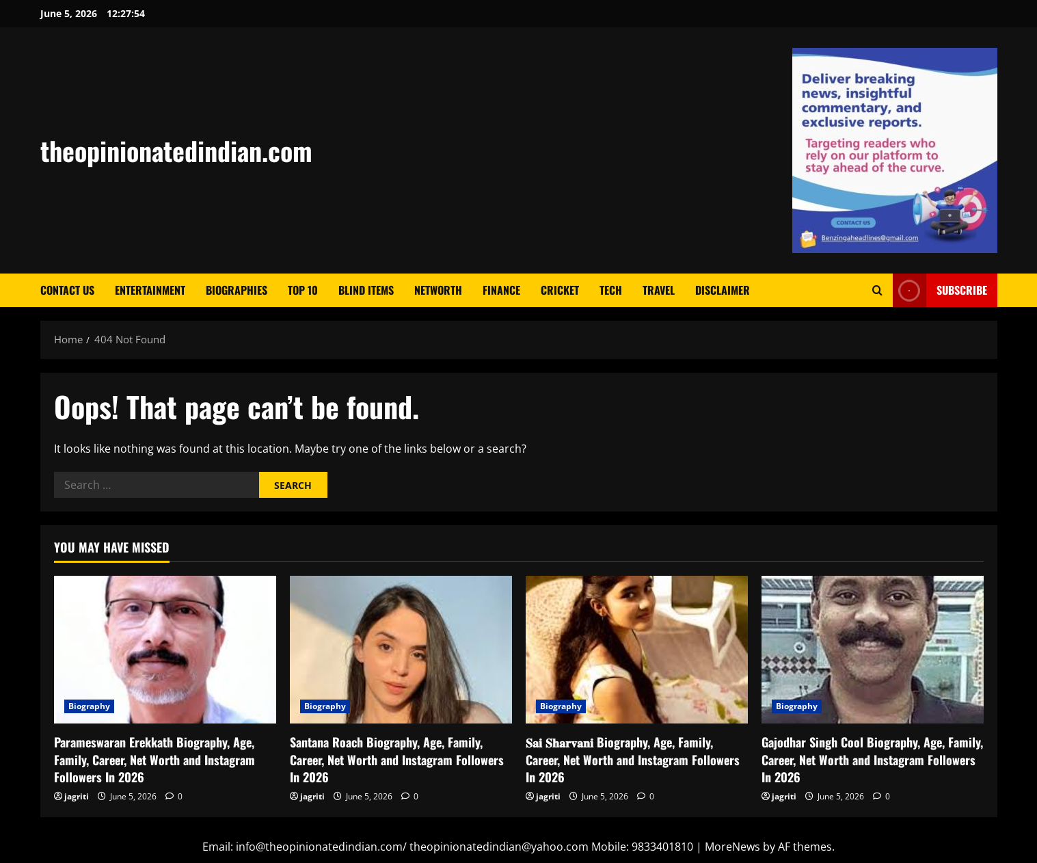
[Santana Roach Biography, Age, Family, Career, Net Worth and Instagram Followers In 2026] (401, 650)
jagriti (76, 796)
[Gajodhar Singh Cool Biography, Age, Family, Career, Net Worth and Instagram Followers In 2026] (873, 650)
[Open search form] (877, 290)
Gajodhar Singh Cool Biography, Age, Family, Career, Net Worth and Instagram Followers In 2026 (872, 759)
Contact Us (67, 290)
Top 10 (303, 290)
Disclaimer (722, 290)
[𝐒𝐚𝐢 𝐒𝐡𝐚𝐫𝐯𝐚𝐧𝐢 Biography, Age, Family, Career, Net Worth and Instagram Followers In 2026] (637, 650)
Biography (89, 706)
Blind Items (366, 290)
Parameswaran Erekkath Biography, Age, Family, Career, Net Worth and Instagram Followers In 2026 (154, 759)
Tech (611, 290)
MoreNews (732, 846)
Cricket (560, 290)
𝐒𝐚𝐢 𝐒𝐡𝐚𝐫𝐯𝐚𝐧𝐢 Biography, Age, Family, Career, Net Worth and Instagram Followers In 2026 (633, 759)
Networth (438, 290)
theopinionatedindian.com (176, 150)
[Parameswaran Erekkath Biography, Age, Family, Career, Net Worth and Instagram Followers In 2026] (165, 650)
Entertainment (150, 290)
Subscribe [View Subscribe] (940, 290)
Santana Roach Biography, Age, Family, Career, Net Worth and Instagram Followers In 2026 (397, 759)
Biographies (236, 290)
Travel (659, 290)
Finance (501, 290)
